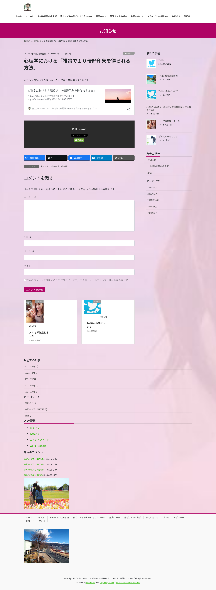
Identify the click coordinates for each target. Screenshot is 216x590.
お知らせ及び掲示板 (59, 166)
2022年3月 (152, 193)
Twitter (162, 60)
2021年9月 (152, 206)
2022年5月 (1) (31, 366)
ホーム (29, 517)
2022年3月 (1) (31, 372)
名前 (28, 236)
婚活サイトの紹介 (132, 517)
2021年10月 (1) (32, 379)
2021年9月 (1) (31, 385)
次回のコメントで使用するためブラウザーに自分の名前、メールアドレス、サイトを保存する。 (78, 280)
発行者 (42, 520)
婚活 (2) (28, 415)
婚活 (149, 172)
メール (29, 251)
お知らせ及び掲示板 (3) (36, 409)
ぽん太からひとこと (168, 136)
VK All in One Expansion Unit (128, 582)
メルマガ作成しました (39, 334)
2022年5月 (152, 187)
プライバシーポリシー (173, 517)
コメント (30, 197)
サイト (27, 265)
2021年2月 (152, 212)
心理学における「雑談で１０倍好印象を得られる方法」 (168, 108)
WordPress (90, 582)
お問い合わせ (152, 517)
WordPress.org (38, 446)
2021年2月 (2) (31, 391)
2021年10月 (153, 200)
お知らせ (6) (30, 402)
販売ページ (114, 517)
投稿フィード (37, 434)
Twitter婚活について (96, 324)
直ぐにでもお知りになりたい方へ (89, 517)
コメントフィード (39, 439)
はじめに (41, 517)
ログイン (35, 428)
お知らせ (129, 53)
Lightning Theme (107, 582)
